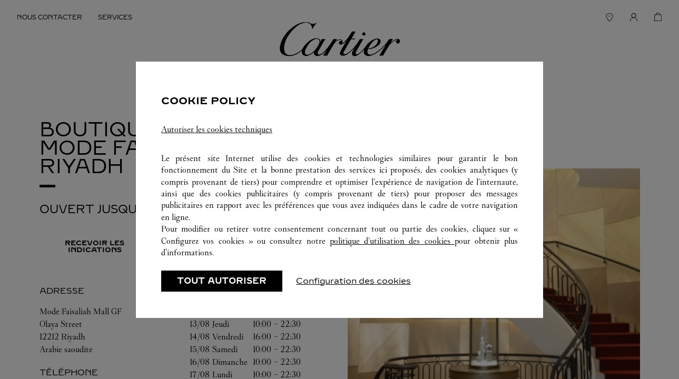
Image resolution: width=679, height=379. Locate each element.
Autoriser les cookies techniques (216, 129)
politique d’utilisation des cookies (392, 241)
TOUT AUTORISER (222, 281)
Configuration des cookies (353, 281)
